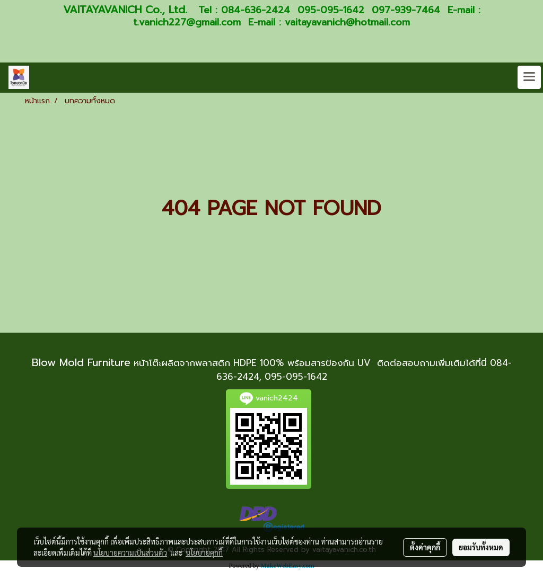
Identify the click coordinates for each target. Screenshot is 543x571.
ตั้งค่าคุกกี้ (425, 547)
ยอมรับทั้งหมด (481, 547)
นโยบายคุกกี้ (204, 552)
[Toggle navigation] (529, 77)
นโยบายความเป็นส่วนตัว (130, 552)
